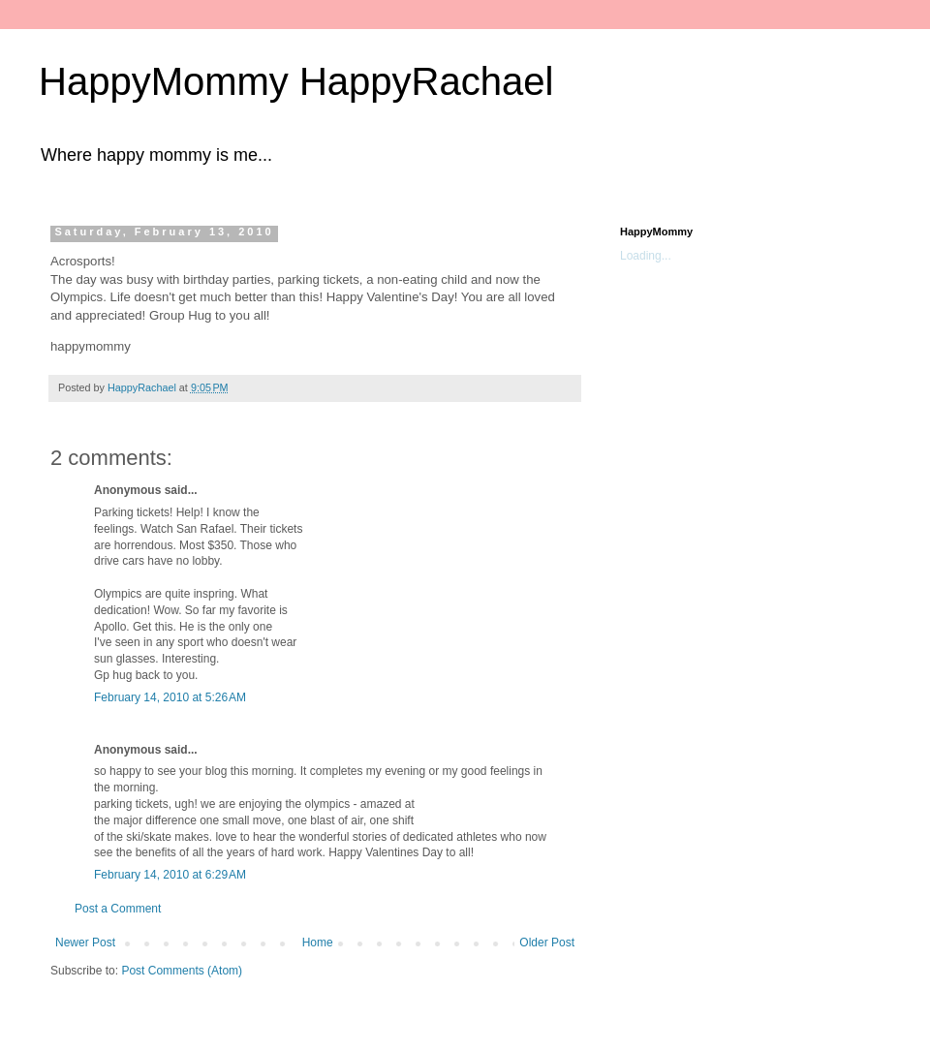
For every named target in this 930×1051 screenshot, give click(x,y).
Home (317, 942)
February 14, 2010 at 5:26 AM (170, 697)
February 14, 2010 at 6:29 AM (170, 874)
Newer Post (85, 942)
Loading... (645, 256)
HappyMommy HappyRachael (296, 81)
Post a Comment (118, 908)
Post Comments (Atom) (181, 970)
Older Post (546, 942)
